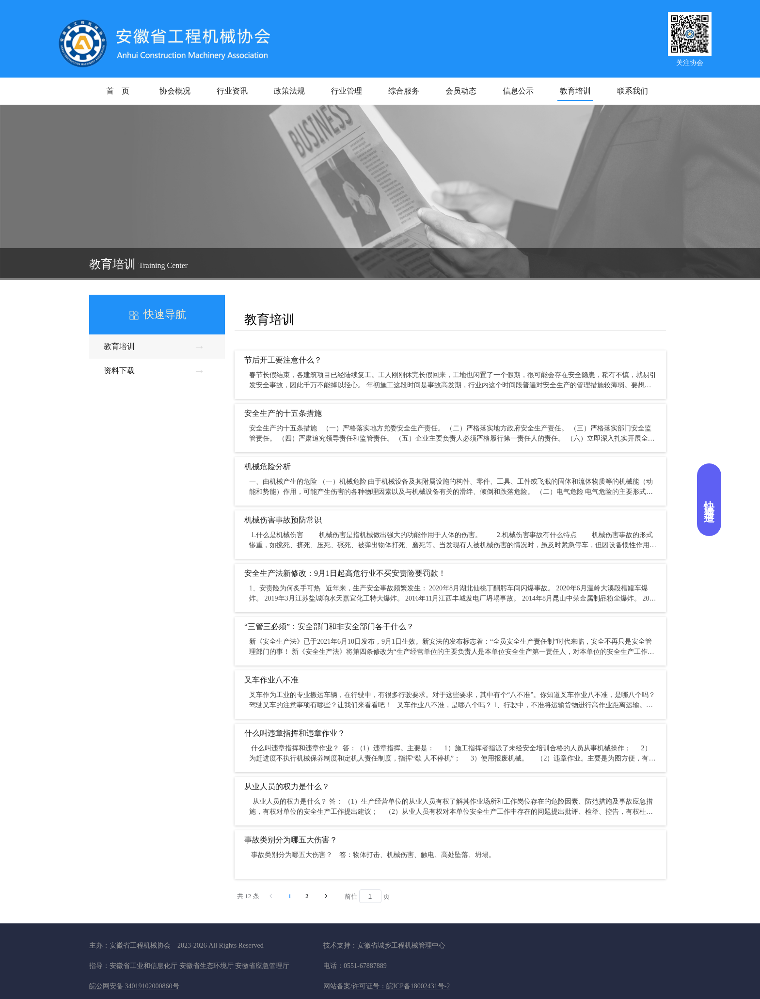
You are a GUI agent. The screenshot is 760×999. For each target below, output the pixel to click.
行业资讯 (232, 91)
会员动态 (460, 91)
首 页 (117, 91)
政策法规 (289, 91)
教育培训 (575, 91)
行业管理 (346, 91)
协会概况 (174, 91)
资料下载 (155, 368)
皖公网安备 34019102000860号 (134, 986)
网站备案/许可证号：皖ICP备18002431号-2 (386, 986)
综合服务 (403, 91)
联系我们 (632, 91)
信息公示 (518, 91)
